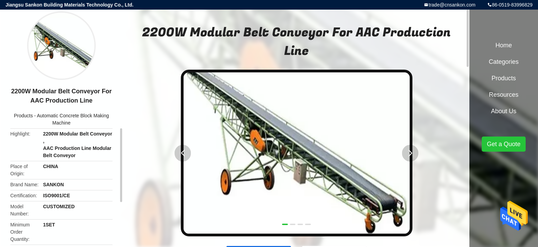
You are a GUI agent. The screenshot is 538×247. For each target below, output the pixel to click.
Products (23, 115)
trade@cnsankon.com (452, 5)
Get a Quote (504, 144)
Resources (503, 94)
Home (503, 45)
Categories (503, 61)
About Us (503, 111)
